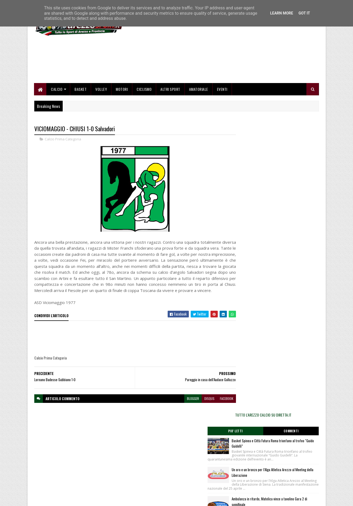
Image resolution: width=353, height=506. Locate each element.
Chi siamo (138, 471)
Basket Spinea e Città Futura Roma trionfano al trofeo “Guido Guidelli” (288, 187)
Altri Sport (171, 118)
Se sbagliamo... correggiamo (151, 483)
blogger (181, 434)
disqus (197, 434)
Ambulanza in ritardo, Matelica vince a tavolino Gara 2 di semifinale (283, 253)
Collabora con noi (143, 477)
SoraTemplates (59, 498)
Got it (304, 13)
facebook (214, 434)
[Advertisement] (221, 75)
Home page (139, 464)
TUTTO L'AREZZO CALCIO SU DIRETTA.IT (276, 159)
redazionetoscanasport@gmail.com (286, 465)
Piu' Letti (254, 175)
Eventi (222, 118)
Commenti (297, 175)
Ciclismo (144, 118)
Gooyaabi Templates (104, 498)
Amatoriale (198, 118)
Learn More (281, 13)
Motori (122, 118)
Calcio (57, 118)
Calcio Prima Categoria (63, 168)
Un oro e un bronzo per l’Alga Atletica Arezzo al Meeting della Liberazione (287, 220)
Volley (101, 118)
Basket (81, 118)
